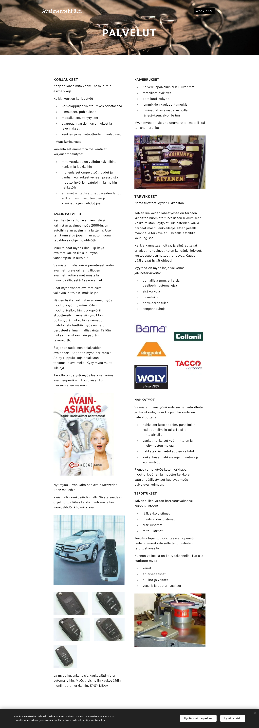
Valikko (204, 10)
